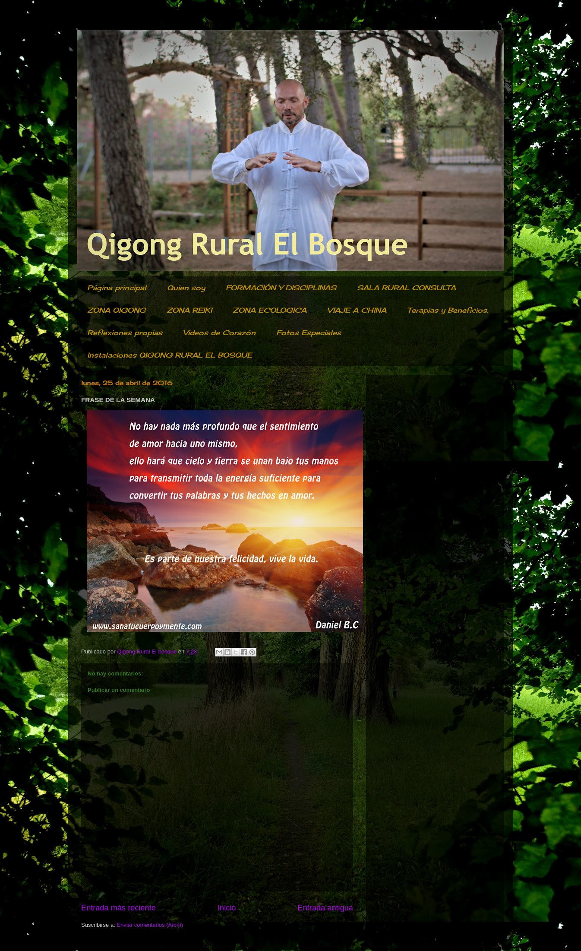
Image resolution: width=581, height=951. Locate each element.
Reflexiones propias (124, 332)
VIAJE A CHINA (356, 310)
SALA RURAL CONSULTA (406, 287)
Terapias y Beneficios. (447, 310)
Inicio (227, 907)
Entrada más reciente (118, 907)
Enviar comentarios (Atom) (150, 925)
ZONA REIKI (189, 310)
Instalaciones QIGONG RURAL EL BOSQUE (169, 355)
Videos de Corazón (219, 332)
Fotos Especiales (308, 332)
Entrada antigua (325, 907)
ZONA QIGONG (116, 310)
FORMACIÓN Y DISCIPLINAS (281, 287)
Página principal (116, 287)
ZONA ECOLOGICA (269, 310)
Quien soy (186, 287)
